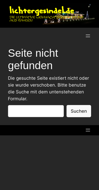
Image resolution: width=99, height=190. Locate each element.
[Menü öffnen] (88, 36)
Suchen (79, 111)
